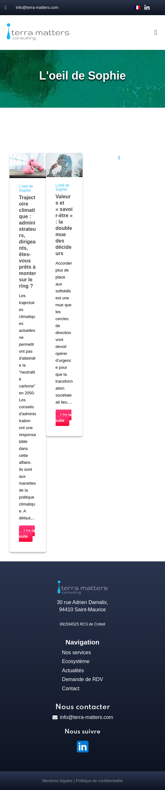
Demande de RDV (82, 679)
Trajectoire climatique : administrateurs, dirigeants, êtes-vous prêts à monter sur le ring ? (27, 242)
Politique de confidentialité (99, 780)
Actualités (73, 670)
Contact (70, 688)
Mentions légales (57, 780)
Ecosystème (75, 661)
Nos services (76, 652)
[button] (156, 32)
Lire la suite (27, 534)
